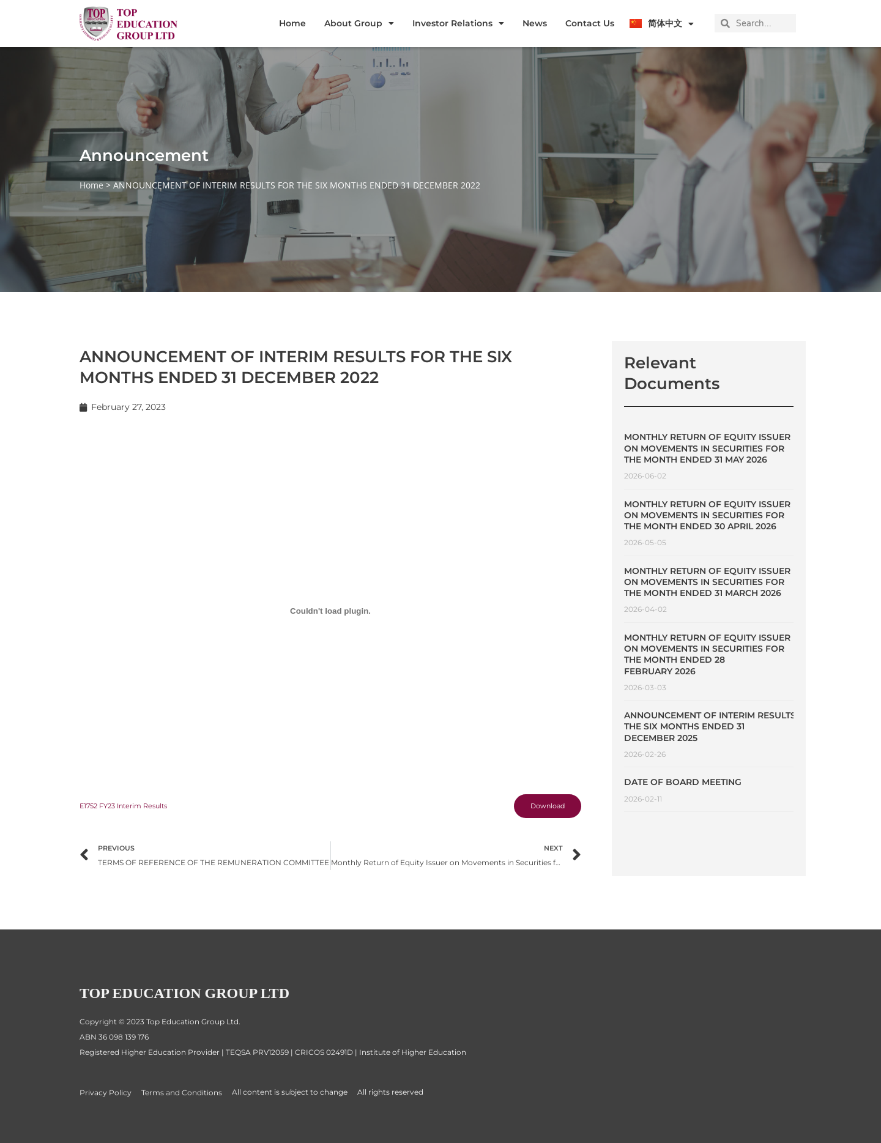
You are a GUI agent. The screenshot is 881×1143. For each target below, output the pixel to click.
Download (543, 807)
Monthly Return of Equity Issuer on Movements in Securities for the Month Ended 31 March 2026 (707, 581)
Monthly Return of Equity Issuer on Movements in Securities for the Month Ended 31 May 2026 (707, 447)
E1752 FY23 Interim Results (129, 807)
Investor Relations (458, 23)
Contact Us (589, 23)
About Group (359, 23)
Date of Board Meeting (683, 781)
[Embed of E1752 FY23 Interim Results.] (330, 611)
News (534, 23)
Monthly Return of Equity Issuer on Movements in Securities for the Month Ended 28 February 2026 (707, 654)
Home (292, 23)
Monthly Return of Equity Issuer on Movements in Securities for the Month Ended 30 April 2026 (707, 515)
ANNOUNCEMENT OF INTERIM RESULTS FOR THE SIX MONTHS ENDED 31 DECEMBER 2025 (720, 726)
